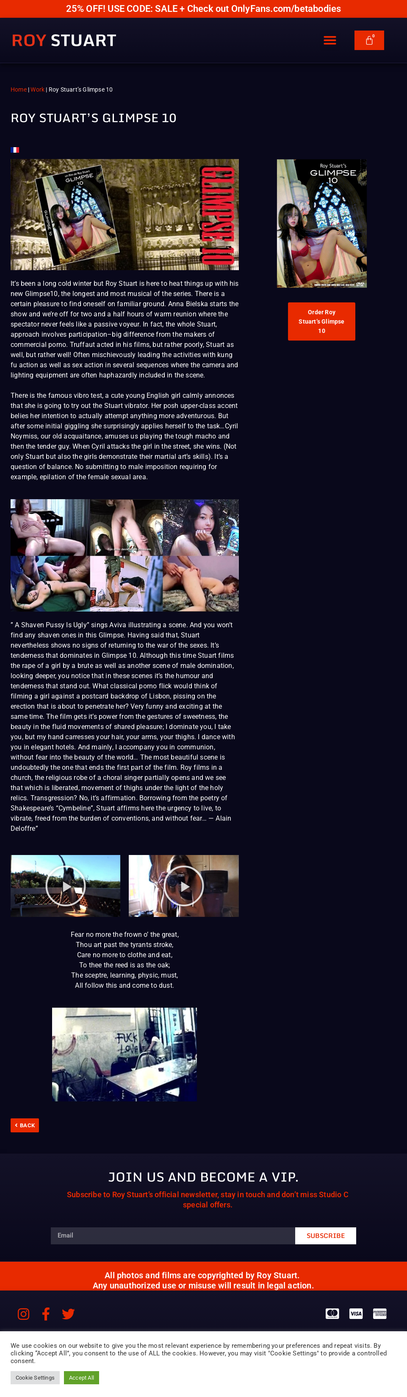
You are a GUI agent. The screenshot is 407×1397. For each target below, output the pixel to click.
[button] (330, 40)
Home (19, 89)
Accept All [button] (81, 1378)
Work (37, 89)
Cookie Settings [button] (35, 1378)
